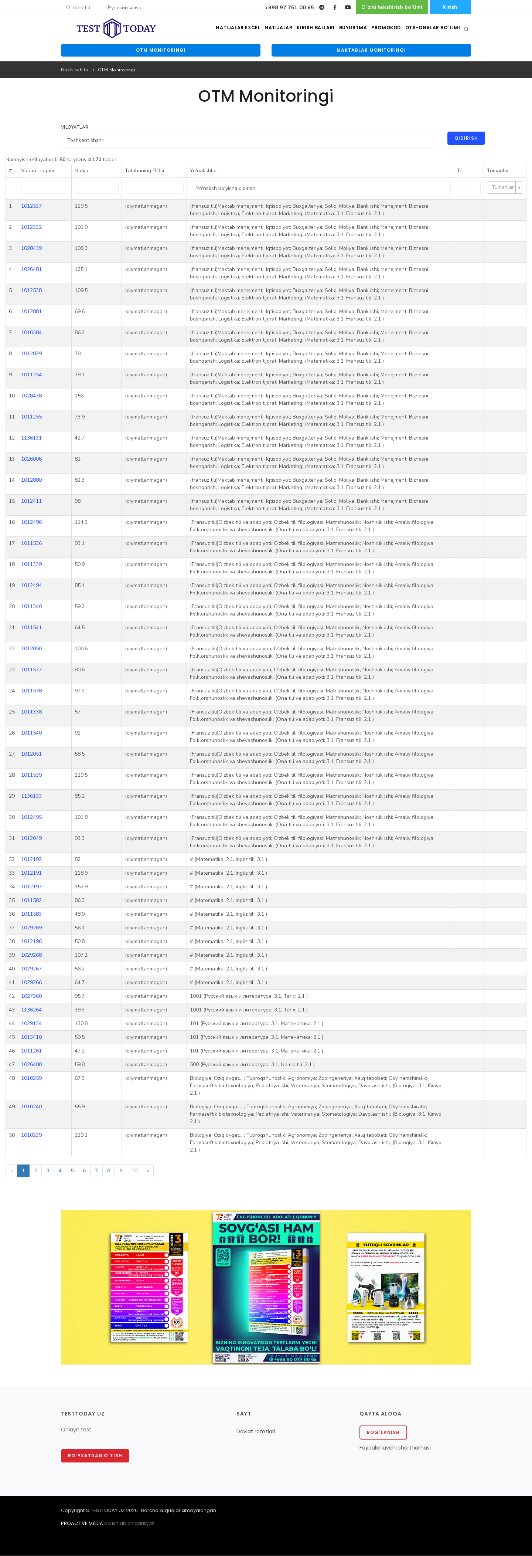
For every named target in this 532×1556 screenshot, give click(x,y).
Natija (81, 171)
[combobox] (505, 188)
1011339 (31, 565)
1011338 (31, 712)
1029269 (31, 928)
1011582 (31, 901)
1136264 (31, 1010)
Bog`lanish (383, 1433)
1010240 (31, 1107)
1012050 (31, 649)
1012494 (31, 586)
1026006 (31, 459)
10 (134, 1171)
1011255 (31, 417)
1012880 (31, 480)
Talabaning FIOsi (143, 171)
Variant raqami (38, 171)
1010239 (31, 1135)
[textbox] (503, 188)
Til (460, 171)
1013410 (31, 1037)
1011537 (31, 670)
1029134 (31, 1024)
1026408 (31, 1065)
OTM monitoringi (161, 51)
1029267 (31, 969)
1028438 (31, 396)
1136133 (31, 796)
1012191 (31, 873)
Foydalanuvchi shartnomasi (395, 1448)
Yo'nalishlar (202, 171)
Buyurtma (353, 30)
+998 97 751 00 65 (277, 7)
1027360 (31, 996)
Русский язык (124, 7)
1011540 (31, 733)
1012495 (31, 817)
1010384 (31, 333)
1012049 (31, 839)
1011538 (31, 691)
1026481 (31, 270)
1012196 (31, 942)
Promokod (386, 30)
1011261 (31, 1051)
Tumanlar (498, 171)
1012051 (31, 754)
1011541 (31, 628)
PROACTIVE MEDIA (82, 1524)
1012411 (31, 501)
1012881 (31, 312)
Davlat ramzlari (255, 1431)
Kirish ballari (316, 30)
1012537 (31, 206)
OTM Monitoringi (117, 71)
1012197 (31, 887)
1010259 (31, 1078)
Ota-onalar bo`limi (433, 30)
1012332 (31, 227)
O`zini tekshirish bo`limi (384, 7)
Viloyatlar (75, 127)
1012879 (31, 354)
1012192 (31, 860)
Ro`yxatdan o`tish (95, 1456)
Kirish (449, 7)
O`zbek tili (78, 7)
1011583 (31, 914)
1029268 (31, 955)
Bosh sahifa (74, 71)
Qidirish (466, 139)
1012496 (31, 522)
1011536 (31, 544)
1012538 (31, 291)
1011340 (31, 607)
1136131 (31, 438)
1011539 (31, 775)
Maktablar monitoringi (371, 51)
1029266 (31, 983)
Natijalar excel (238, 30)
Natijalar (278, 30)
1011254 (31, 375)
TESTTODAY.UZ (108, 1511)
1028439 (31, 248)
